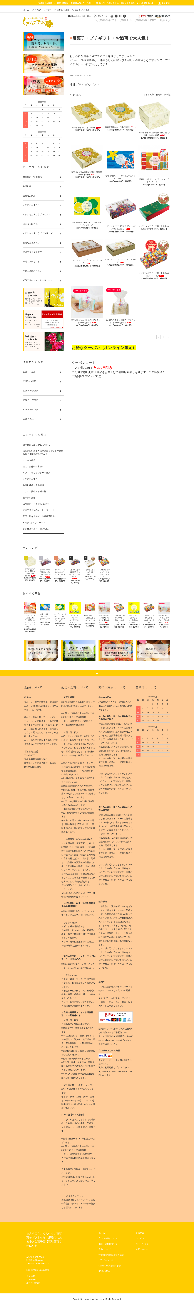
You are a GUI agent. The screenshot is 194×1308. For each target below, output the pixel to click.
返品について (105, 1249)
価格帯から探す (61, 10)
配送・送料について (108, 1244)
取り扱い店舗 (29, 497)
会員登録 (164, 3)
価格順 (159, 94)
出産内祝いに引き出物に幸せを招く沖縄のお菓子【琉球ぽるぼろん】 (43, 452)
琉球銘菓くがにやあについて (36, 444)
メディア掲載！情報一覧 (34, 491)
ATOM (107, 1271)
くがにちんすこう (31, 479)
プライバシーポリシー (109, 1260)
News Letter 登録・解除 (79, 16)
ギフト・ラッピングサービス (36, 473)
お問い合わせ (100, 16)
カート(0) (163, 7)
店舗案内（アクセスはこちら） (37, 504)
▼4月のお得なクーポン (34, 522)
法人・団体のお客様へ (33, 466)
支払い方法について (108, 1238)
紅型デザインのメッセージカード (39, 510)
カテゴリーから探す (41, 10)
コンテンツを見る (80, 10)
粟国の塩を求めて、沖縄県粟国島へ (40, 516)
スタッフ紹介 (29, 460)
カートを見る (142, 1244)
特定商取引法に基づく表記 (111, 1255)
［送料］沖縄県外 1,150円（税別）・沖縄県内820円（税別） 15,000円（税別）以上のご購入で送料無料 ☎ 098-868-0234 (95, 3)
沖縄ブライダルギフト (84, 75)
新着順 (167, 94)
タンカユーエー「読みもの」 (36, 529)
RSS (101, 1271)
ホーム (26, 10)
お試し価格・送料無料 (33, 485)
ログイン (147, 7)
